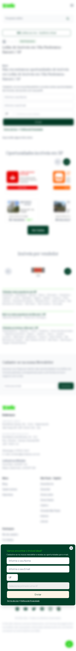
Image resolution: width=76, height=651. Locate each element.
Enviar (38, 594)
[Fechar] (71, 548)
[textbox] (38, 586)
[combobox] (38, 585)
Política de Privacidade (29, 601)
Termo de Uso (13, 601)
